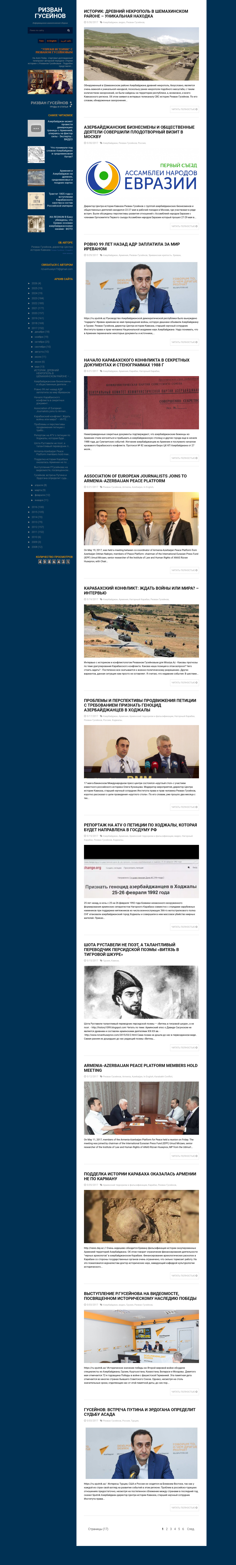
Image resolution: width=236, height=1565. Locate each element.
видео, (124, 22)
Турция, (136, 1430)
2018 (35, 323)
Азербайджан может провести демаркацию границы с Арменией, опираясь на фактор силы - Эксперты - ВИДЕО (60, 130)
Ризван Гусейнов (57, 250)
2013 (35, 522)
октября (40, 341)
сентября (40, 346)
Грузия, (107, 965)
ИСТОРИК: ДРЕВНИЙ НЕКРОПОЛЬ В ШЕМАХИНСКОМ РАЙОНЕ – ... (52, 373)
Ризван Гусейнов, (137, 22)
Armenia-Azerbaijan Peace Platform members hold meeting (139, 1072)
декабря (40, 331)
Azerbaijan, (139, 492)
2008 (35, 546)
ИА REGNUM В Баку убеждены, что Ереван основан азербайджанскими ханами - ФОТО (61, 222)
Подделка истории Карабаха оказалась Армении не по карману (133, 1181)
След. (191, 1538)
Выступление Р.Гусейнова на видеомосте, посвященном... (52, 469)
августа (39, 351)
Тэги (41, 41)
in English (51, 41)
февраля (40, 495)
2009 (35, 541)
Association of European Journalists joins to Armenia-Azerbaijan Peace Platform (140, 483)
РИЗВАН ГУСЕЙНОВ (50, 12)
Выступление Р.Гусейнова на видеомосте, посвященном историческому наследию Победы (136, 1303)
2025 (35, 288)
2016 (35, 507)
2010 (35, 537)
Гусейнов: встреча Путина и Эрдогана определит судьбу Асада (131, 1421)
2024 (35, 293)
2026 (35, 283)
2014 (35, 517)
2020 (35, 313)
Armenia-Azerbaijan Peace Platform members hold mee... (52, 453)
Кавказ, (116, 965)
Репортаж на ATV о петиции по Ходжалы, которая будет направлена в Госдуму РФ (135, 832)
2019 (35, 318)
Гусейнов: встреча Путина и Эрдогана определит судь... (51, 477)
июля (38, 356)
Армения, (125, 255)
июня (38, 361)
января (39, 500)
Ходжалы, (129, 724)
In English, (151, 492)
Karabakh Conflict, (167, 1081)
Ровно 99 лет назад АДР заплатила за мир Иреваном (52, 391)
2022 (35, 303)
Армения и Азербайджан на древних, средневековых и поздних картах (62, 176)
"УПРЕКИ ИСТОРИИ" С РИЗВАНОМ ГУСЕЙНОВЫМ (54, 51)
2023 (35, 298)
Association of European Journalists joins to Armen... (50, 410)
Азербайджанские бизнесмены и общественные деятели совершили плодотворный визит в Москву (128, 132)
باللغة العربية (66, 41)
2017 (35, 328)
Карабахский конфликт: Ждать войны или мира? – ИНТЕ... (52, 418)
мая (37, 366)
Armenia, (128, 492)
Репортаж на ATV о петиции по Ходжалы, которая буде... (52, 437)
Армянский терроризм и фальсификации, (154, 721)
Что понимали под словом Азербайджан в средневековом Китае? (60, 152)
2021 (35, 308)
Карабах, (136, 376)
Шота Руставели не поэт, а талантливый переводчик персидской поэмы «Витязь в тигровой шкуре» (136, 954)
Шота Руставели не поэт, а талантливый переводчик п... (52, 445)
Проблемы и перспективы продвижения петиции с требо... (49, 427)
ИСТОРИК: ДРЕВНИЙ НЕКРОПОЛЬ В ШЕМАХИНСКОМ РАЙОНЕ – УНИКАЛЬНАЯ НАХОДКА (141, 14)
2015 (35, 511)
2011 (35, 531)
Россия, (144, 143)
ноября (39, 336)
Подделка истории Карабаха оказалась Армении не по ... (51, 461)
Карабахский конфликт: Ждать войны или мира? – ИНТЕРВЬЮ (136, 595)
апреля (39, 485)
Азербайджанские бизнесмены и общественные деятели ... (52, 383)
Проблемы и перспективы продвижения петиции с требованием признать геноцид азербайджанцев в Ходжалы (137, 710)
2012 (35, 526)
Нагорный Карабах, (152, 376)
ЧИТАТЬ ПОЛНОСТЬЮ (183, 109)
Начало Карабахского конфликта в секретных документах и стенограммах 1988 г (140, 365)
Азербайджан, (111, 22)
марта (38, 490)
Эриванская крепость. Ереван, (168, 255)
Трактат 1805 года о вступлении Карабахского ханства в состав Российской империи (60, 199)
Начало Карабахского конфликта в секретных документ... (49, 400)
